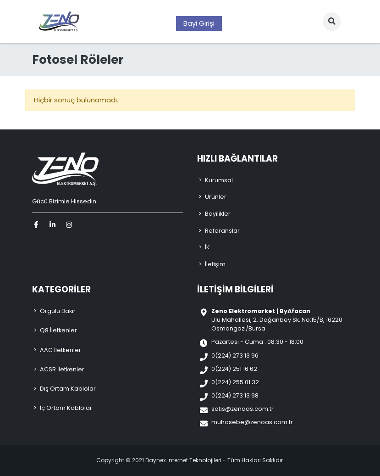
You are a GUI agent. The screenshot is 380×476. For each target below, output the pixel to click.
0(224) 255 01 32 (235, 382)
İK (207, 247)
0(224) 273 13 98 (235, 395)
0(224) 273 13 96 (235, 355)
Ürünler (215, 197)
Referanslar (222, 231)
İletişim (215, 264)
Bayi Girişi (199, 23)
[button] (332, 21)
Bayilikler (218, 214)
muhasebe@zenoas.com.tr (252, 422)
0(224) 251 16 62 (234, 369)
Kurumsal (219, 180)
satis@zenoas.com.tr (242, 409)
